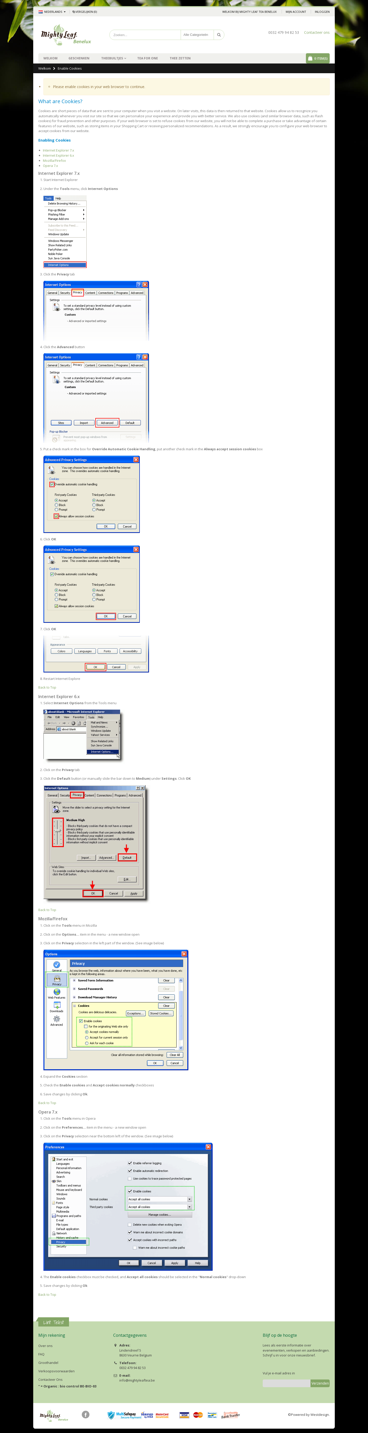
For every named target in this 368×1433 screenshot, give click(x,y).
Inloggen (322, 12)
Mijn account (296, 12)
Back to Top (47, 687)
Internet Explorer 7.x (58, 150)
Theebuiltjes (112, 58)
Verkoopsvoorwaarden (56, 1371)
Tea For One (147, 58)
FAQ (41, 1354)
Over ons (45, 1345)
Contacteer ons (317, 32)
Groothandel (48, 1362)
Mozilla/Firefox (54, 160)
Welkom (44, 68)
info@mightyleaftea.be (137, 1380)
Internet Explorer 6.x (58, 155)
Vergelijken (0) (84, 12)
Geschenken (78, 58)
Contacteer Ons (50, 1379)
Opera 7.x (50, 165)
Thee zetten (180, 58)
